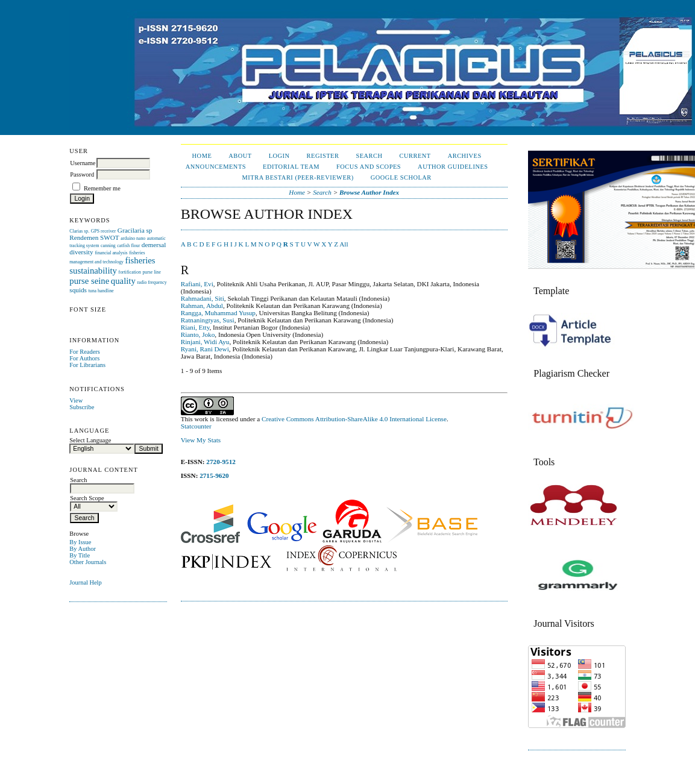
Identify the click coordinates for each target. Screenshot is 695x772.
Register (323, 155)
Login (279, 155)
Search (369, 155)
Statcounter (196, 426)
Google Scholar (401, 177)
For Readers (84, 351)
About (239, 155)
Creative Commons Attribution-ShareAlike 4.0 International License (354, 418)
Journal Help (85, 582)
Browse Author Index (369, 192)
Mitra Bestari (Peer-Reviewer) (298, 177)
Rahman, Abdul (202, 305)
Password (82, 174)
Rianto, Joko (198, 334)
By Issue (80, 542)
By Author (82, 548)
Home (202, 155)
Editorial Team (291, 166)
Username (82, 163)
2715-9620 (214, 475)
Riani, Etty (195, 327)
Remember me (102, 188)
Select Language (90, 440)
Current (415, 155)
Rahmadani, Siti (202, 298)
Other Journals (87, 562)
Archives (465, 155)
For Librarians (87, 365)
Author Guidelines (453, 166)
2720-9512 (220, 461)
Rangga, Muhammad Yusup (218, 312)
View (76, 400)
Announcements (216, 166)
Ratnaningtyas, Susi (207, 320)
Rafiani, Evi (197, 283)
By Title (79, 555)
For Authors (84, 358)
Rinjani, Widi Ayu (205, 341)
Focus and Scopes (368, 166)
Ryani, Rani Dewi (205, 349)
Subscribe (81, 407)
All (343, 244)
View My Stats (201, 440)
